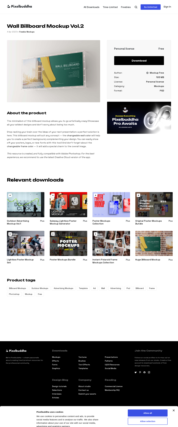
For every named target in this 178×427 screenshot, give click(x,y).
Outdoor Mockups (40, 288)
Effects (55, 361)
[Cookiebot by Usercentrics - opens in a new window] (18, 421)
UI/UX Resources (112, 365)
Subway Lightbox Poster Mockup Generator (63, 222)
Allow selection (147, 401)
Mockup (28, 294)
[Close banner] (174, 390)
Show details (42, 421)
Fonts (54, 365)
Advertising (115, 288)
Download (139, 60)
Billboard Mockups (17, 288)
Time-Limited (110, 7)
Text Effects (84, 365)
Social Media (110, 368)
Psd (128, 288)
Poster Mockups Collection (101, 222)
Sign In (167, 6)
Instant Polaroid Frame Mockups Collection (104, 261)
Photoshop (14, 294)
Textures (82, 357)
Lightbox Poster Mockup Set (20, 261)
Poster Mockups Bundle (63, 259)
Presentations (111, 357)
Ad (94, 288)
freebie (22, 32)
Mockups (30, 32)
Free (40, 294)
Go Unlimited (150, 7)
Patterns (109, 361)
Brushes (82, 361)
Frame (152, 288)
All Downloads (91, 7)
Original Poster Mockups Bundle (148, 222)
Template (83, 288)
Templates (83, 368)
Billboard (140, 288)
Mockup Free (157, 72)
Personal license (155, 81)
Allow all (148, 393)
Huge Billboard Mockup (147, 259)
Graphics (56, 368)
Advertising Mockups (63, 288)
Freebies (126, 7)
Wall (103, 288)
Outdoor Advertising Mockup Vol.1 (18, 222)
